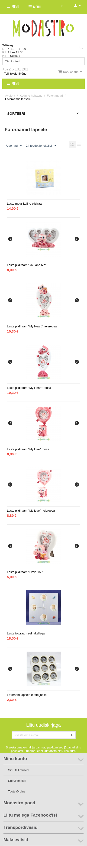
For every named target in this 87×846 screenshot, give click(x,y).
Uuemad (14, 145)
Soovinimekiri (17, 781)
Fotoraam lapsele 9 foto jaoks (27, 695)
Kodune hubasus (31, 95)
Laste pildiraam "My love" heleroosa (31, 510)
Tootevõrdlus (16, 791)
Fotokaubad (55, 95)
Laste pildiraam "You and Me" (26, 265)
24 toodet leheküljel (41, 145)
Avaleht (10, 95)
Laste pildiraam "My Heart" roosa (29, 388)
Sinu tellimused (18, 770)
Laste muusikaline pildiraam (25, 203)
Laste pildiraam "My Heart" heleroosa (32, 326)
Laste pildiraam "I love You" (25, 572)
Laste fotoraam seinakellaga (26, 633)
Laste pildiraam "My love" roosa (28, 449)
